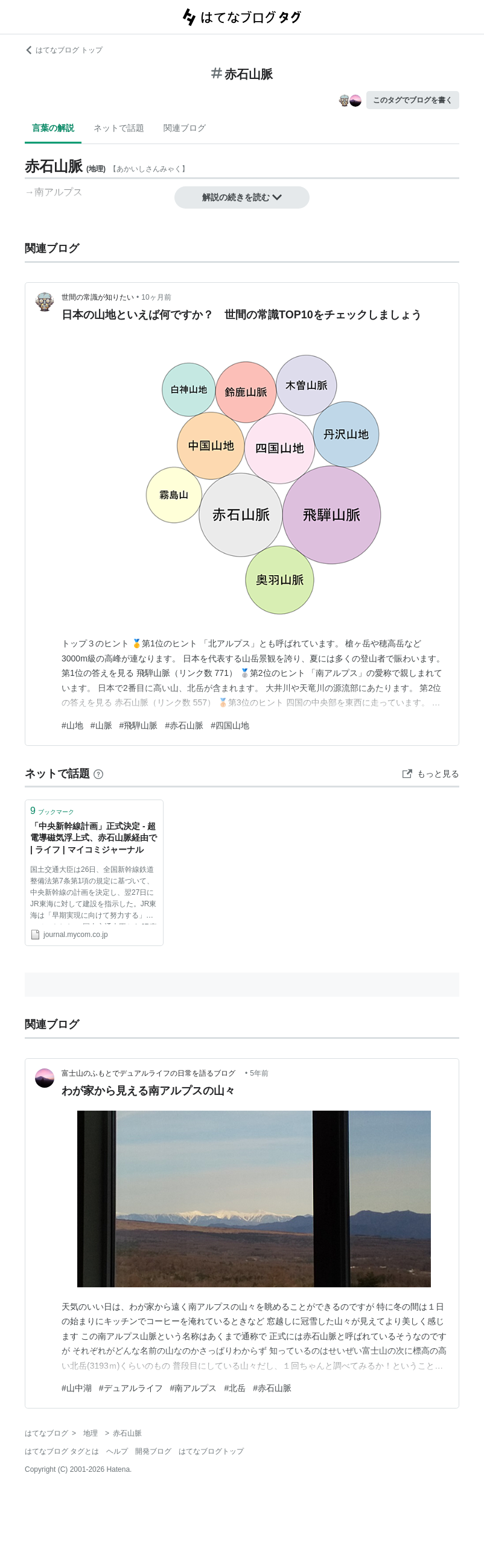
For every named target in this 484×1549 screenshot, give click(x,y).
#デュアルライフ (131, 1388)
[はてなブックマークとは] (98, 774)
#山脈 (101, 725)
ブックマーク (52, 811)
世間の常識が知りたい (98, 297)
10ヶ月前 (156, 297)
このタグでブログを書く (413, 100)
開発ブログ (153, 1451)
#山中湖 (77, 1388)
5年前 (259, 1073)
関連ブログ (185, 128)
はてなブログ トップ (64, 50)
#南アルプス (193, 1388)
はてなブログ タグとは (62, 1451)
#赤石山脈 (184, 725)
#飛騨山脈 (138, 725)
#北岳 (235, 1388)
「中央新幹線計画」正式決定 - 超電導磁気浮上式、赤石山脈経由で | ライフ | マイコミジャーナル (93, 837)
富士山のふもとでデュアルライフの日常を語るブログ (152, 1073)
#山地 (72, 725)
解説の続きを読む (242, 197)
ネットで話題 (119, 128)
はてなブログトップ (211, 1451)
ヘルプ (117, 1451)
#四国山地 (230, 725)
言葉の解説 (53, 128)
